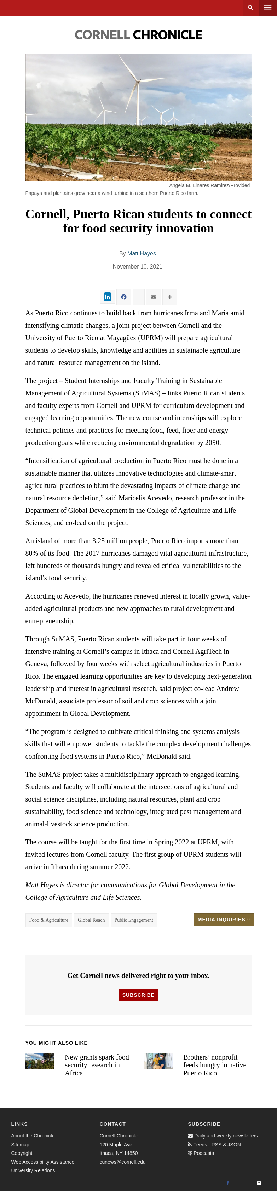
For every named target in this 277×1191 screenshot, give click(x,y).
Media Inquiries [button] (224, 919)
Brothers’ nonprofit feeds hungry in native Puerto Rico (214, 1065)
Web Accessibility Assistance (43, 1162)
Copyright (22, 1153)
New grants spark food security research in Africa (97, 1065)
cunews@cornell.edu (122, 1162)
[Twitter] (243, 1183)
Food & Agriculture (48, 920)
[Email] (259, 1183)
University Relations (33, 1170)
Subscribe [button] (138, 995)
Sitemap (20, 1144)
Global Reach (91, 920)
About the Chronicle (33, 1136)
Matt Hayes (141, 254)
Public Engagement (134, 920)
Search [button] (251, 8)
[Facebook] (228, 1183)
